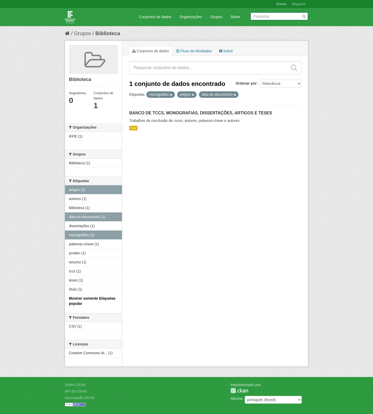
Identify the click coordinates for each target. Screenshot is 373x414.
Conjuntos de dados (155, 17)
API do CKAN (76, 391)
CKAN (239, 390)
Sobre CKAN (75, 385)
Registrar (299, 4)
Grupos (216, 17)
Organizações (191, 17)
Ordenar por (246, 83)
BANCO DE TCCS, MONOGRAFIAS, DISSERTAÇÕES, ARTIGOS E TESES (200, 113)
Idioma (236, 398)
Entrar (281, 4)
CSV (133, 128)
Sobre (235, 17)
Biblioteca (107, 33)
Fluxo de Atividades (194, 51)
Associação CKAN (79, 398)
